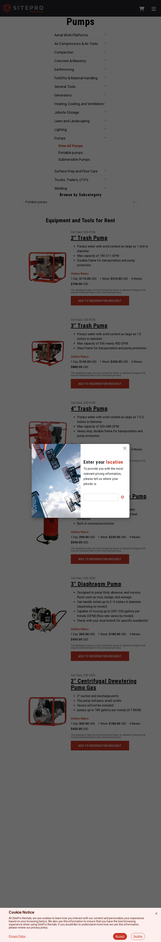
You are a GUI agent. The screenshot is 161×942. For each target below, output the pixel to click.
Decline (137, 936)
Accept (120, 936)
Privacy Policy (17, 936)
